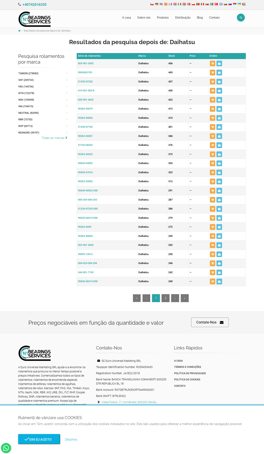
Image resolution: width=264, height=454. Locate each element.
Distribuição (183, 17)
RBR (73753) (25, 119)
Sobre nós (144, 17)
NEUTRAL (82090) (28, 112)
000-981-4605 (85, 99)
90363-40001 (85, 136)
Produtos (163, 17)
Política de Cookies (187, 379)
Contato (214, 17)
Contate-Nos (209, 322)
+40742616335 (35, 4)
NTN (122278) (26, 93)
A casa (126, 17)
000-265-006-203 (87, 199)
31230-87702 (85, 126)
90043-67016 (85, 172)
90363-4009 (84, 226)
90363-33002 (85, 181)
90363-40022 (85, 154)
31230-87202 (85, 81)
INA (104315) (25, 106)
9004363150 (85, 72)
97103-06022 (85, 144)
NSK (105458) (26, 99)
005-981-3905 (85, 63)
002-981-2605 (85, 244)
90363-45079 (85, 108)
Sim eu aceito (39, 439)
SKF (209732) (26, 79)
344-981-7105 (85, 272)
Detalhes (71, 439)
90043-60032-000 (88, 190)
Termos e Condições (187, 366)
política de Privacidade (190, 373)
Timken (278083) (28, 73)
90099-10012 (85, 254)
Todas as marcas (54, 138)
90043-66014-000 (88, 217)
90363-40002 (85, 117)
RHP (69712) (25, 126)
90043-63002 (85, 163)
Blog (200, 17)
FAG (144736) (26, 86)
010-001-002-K (86, 90)
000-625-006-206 (87, 263)
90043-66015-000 (88, 281)
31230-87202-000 (88, 208)
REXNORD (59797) (28, 132)
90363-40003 (85, 235)
